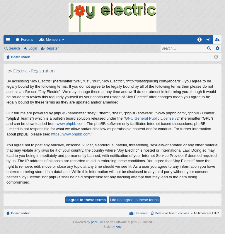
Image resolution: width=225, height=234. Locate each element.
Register (52, 48)
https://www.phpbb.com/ (71, 134)
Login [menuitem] (210, 41)
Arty (119, 226)
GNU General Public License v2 (152, 118)
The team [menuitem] (140, 213)
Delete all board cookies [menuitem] (172, 213)
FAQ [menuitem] (201, 41)
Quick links (9, 41)
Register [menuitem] (218, 41)
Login (32, 48)
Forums (27, 40)
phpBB (95, 222)
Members (53, 40)
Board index (20, 213)
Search (14, 48)
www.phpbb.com (70, 123)
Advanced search (217, 48)
